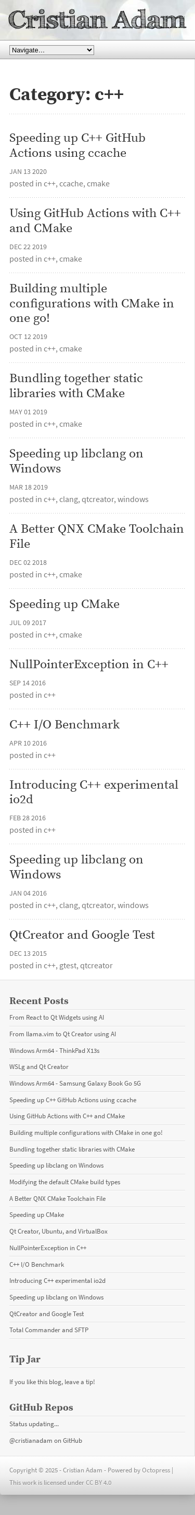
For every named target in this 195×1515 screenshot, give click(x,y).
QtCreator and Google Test (82, 935)
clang (68, 499)
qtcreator (98, 499)
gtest (67, 965)
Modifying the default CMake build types (64, 1182)
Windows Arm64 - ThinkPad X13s (54, 1050)
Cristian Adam (97, 20)
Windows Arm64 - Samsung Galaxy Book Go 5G (75, 1083)
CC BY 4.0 (98, 1482)
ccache (71, 183)
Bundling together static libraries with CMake (77, 386)
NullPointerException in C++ (88, 664)
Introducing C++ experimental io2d (95, 793)
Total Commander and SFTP (48, 1329)
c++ (50, 183)
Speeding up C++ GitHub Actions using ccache (79, 146)
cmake (98, 183)
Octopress (156, 1470)
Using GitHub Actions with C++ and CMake (96, 221)
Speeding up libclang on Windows (77, 462)
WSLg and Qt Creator (39, 1066)
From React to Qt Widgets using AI (56, 1017)
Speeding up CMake (64, 604)
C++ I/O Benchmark (64, 725)
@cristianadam (31, 1440)
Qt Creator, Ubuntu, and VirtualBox (58, 1231)
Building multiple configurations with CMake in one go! (93, 303)
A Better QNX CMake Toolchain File (97, 537)
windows (133, 499)
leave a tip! (79, 1381)
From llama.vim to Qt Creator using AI (62, 1034)
